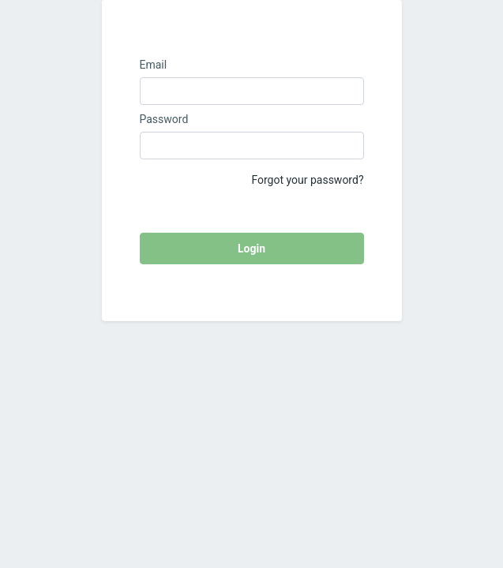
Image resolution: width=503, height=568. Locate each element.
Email (153, 64)
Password (164, 119)
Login (251, 248)
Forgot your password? (307, 180)
